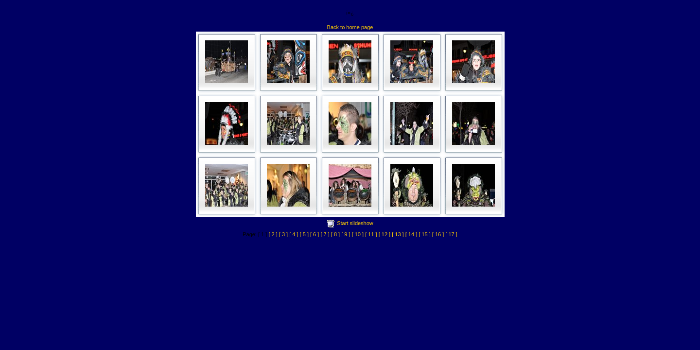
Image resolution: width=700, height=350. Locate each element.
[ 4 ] (293, 234)
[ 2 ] (272, 234)
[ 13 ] (397, 234)
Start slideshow (355, 223)
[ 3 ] (283, 234)
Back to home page (350, 27)
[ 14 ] (411, 234)
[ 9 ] (345, 234)
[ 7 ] (324, 234)
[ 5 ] (304, 234)
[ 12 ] (384, 234)
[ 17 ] (451, 234)
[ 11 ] (371, 234)
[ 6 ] (314, 234)
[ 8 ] (335, 234)
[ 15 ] (424, 234)
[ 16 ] (438, 234)
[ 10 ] (358, 234)
